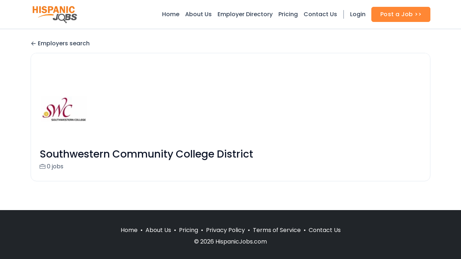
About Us (198, 14)
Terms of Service (277, 230)
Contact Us (320, 14)
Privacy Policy (225, 230)
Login (358, 14)
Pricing (288, 14)
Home (170, 14)
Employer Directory (245, 14)
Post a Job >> (400, 14)
